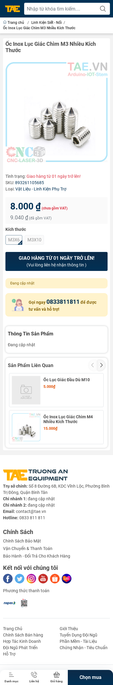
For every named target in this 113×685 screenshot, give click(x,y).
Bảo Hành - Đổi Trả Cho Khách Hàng (36, 556)
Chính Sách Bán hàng (23, 635)
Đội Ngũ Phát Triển (20, 647)
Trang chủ (14, 22)
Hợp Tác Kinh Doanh (22, 641)
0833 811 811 (32, 517)
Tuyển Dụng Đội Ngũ (78, 635)
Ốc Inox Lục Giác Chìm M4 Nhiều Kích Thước (68, 419)
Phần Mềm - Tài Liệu (78, 641)
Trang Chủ (12, 628)
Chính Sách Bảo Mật (22, 541)
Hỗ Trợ (9, 654)
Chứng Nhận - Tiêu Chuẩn (84, 647)
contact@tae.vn (31, 511)
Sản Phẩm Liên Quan (30, 365)
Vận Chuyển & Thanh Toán (27, 548)
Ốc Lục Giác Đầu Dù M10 (66, 379)
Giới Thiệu (69, 628)
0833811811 (63, 301)
